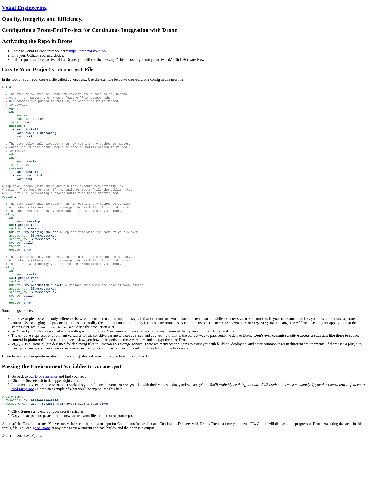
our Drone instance (43, 420)
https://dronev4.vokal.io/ (87, 51)
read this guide (22, 433)
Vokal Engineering (24, 8)
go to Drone (41, 474)
